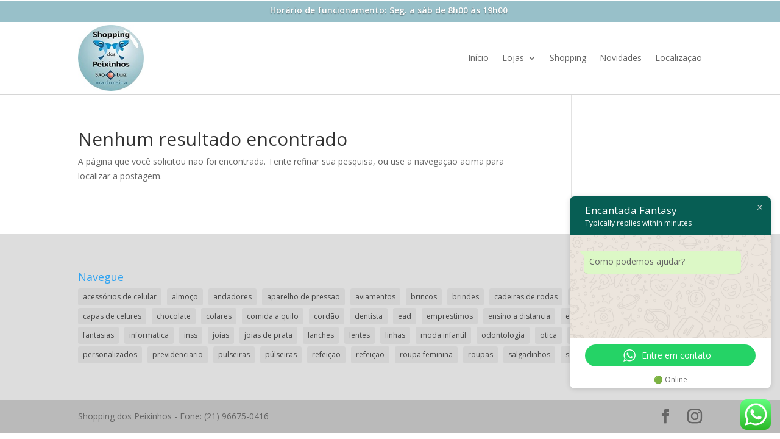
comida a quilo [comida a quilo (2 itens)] (273, 316)
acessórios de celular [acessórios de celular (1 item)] (120, 296)
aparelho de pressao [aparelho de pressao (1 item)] (303, 296)
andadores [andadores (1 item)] (232, 296)
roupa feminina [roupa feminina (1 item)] (426, 354)
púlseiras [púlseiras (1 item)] (281, 354)
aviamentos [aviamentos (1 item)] (375, 296)
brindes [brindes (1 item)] (465, 296)
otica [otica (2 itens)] (548, 335)
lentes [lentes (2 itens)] (359, 335)
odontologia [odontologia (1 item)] (503, 335)
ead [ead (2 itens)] (404, 316)
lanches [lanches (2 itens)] (321, 335)
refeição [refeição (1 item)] (370, 354)
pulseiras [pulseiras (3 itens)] (234, 354)
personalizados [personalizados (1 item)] (110, 354)
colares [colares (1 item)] (219, 316)
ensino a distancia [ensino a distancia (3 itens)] (519, 316)
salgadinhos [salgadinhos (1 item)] (529, 354)
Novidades (621, 57)
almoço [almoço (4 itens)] (185, 296)
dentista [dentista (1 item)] (369, 316)
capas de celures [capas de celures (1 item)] (112, 316)
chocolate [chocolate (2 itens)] (174, 316)
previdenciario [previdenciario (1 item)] (177, 354)
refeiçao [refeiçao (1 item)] (326, 354)
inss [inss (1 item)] (190, 335)
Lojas (513, 57)
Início (478, 57)
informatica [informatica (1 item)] (149, 335)
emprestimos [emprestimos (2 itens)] (450, 316)
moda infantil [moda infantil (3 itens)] (443, 335)
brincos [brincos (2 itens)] (424, 296)
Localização (678, 57)
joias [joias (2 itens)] (221, 335)
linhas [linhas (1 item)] (395, 335)
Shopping (568, 57)
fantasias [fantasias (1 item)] (98, 335)
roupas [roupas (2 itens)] (480, 354)
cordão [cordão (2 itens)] (326, 316)
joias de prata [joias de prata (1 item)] (268, 335)
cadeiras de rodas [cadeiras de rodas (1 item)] (526, 296)
